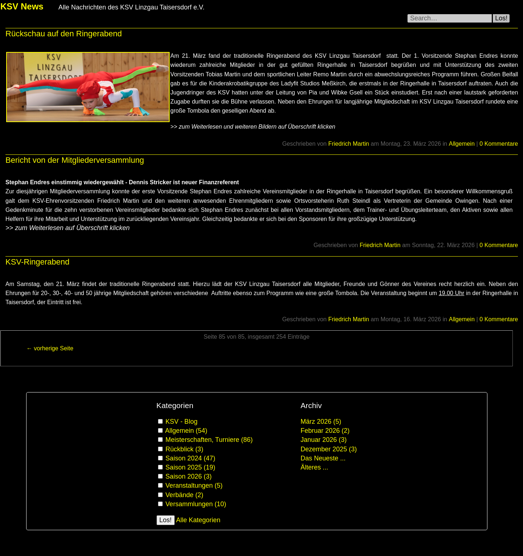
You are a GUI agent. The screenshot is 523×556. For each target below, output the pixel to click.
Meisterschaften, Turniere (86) (209, 439)
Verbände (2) (184, 495)
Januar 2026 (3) (324, 439)
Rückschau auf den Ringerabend (63, 33)
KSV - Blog (182, 421)
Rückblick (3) (184, 449)
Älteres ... (314, 467)
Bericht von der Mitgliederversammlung (74, 160)
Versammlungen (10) (196, 504)
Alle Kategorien (198, 520)
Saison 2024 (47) (190, 458)
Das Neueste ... (323, 458)
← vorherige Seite (49, 348)
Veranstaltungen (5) (194, 485)
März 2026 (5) (321, 421)
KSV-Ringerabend (37, 261)
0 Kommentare (498, 143)
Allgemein (462, 143)
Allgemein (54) (186, 430)
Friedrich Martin (348, 143)
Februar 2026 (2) (325, 430)
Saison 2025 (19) (190, 467)
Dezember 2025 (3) (329, 449)
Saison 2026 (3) (189, 476)
